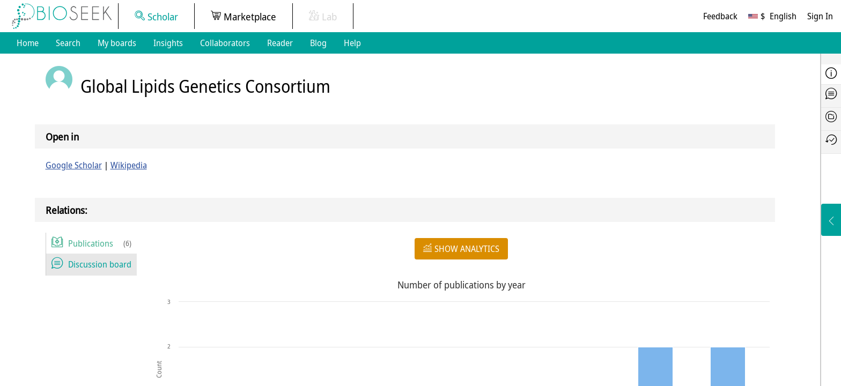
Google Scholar (74, 165)
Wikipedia (128, 165)
